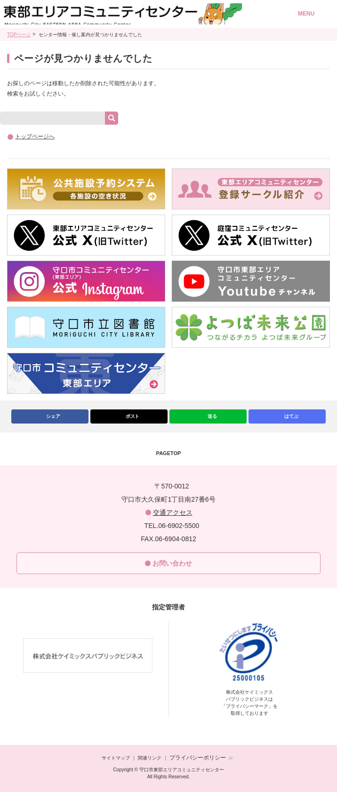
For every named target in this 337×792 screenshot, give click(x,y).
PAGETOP (168, 453)
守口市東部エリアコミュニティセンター (136, 14)
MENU (306, 13)
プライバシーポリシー (197, 757)
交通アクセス (173, 512)
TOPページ (19, 34)
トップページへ (35, 136)
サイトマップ (116, 757)
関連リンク (149, 757)
